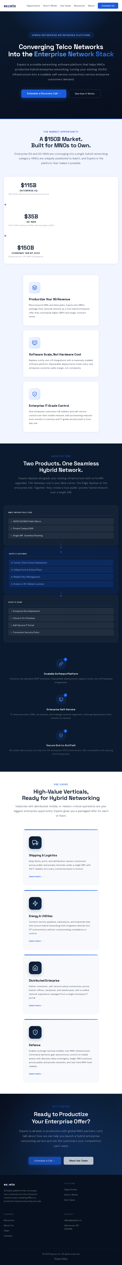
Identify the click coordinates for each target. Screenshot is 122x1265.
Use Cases (65, 5)
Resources (79, 5)
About (91, 5)
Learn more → (36, 878)
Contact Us (108, 5)
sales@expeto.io (72, 1220)
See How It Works (85, 94)
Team (6, 1230)
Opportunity (33, 5)
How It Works (50, 5)
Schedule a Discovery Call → (44, 94)
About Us (8, 1225)
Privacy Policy (61, 1258)
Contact (8, 1235)
